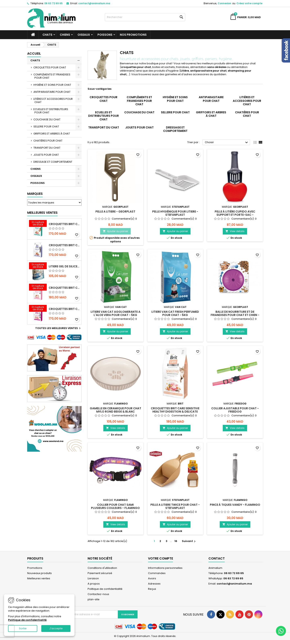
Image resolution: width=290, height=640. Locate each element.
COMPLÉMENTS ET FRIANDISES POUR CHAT (51, 76)
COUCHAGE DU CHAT (46, 119)
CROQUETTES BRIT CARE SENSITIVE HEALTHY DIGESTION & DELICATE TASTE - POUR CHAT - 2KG (175, 411)
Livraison (93, 578)
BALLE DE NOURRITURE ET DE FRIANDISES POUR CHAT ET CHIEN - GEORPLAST (235, 315)
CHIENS (65, 35)
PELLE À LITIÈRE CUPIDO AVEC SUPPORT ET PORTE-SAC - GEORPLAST (235, 215)
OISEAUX (84, 35)
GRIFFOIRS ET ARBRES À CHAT (51, 134)
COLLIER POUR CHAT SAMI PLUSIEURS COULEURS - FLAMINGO (115, 506)
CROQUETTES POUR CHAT (49, 67)
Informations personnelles (165, 568)
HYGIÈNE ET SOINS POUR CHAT (52, 85)
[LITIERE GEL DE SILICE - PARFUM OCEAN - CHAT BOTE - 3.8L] (38, 266)
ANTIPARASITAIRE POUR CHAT (51, 92)
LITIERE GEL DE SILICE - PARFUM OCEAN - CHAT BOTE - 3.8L (64, 266)
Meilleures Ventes (42, 212)
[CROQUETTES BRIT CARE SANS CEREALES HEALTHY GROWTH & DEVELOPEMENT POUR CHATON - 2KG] (38, 309)
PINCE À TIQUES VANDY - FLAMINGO (235, 505)
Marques (35, 193)
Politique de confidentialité (105, 589)
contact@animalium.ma (94, 3)
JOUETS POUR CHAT (46, 155)
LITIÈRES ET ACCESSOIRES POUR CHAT (53, 100)
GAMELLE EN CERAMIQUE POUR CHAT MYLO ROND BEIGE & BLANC (115, 410)
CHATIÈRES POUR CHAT (47, 141)
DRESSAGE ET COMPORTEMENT (52, 162)
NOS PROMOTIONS (133, 35)
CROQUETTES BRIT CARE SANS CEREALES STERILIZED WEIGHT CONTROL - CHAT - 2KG (64, 245)
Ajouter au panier (115, 231)
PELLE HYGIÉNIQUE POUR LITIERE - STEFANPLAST (175, 213)
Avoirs (152, 578)
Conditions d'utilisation (102, 568)
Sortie (23, 628)
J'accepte (56, 628)
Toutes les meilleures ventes (58, 328)
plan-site (93, 599)
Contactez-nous (98, 594)
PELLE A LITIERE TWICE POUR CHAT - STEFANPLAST (175, 506)
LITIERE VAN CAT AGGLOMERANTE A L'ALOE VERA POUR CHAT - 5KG (115, 313)
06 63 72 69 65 (53, 3)
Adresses (154, 584)
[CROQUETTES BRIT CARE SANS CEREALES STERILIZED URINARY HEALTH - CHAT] (38, 224)
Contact (216, 558)
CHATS (47, 35)
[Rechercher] (145, 17)
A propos (94, 584)
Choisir (227, 142)
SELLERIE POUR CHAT (46, 126)
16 (175, 541)
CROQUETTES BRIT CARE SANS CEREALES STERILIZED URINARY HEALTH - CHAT (64, 224)
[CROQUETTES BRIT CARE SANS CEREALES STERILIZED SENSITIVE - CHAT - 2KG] (38, 287)
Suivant (189, 541)
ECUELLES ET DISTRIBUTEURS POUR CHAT (50, 110)
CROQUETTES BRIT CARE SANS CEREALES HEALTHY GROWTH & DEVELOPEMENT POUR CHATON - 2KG (64, 309)
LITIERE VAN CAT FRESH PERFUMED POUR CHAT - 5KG (175, 313)
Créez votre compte (249, 3)
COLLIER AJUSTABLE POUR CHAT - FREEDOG (235, 410)
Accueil (34, 53)
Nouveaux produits (39, 573)
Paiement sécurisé (100, 573)
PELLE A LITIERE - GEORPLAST (115, 212)
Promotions (34, 568)
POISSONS (104, 35)
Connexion (224, 3)
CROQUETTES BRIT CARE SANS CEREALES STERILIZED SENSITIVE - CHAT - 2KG (64, 287)
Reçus (152, 589)
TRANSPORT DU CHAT (46, 148)
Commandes (157, 573)
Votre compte (160, 558)
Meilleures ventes (38, 578)
